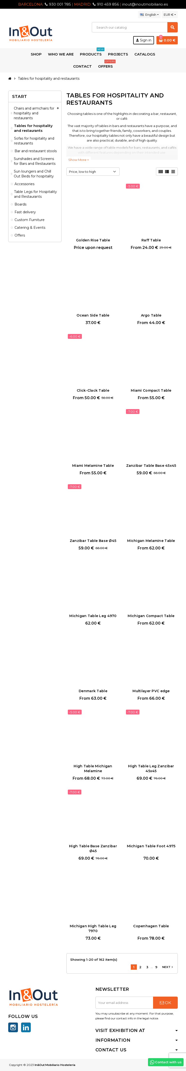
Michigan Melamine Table (151, 541)
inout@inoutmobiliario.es (145, 4)
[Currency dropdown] (170, 14)
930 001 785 (60, 4)
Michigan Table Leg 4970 (92, 616)
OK (165, 1002)
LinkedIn (26, 1027)
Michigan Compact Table (151, 616)
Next (168, 967)
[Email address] (124, 1003)
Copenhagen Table (151, 926)
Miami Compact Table (151, 390)
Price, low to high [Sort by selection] (82, 172)
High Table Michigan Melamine (93, 768)
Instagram (13, 1027)
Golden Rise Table (93, 240)
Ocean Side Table (93, 315)
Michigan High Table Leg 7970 (93, 928)
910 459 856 (108, 4)
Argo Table (151, 315)
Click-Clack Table (93, 390)
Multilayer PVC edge (151, 691)
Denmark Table (93, 691)
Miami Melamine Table (93, 465)
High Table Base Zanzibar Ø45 (93, 848)
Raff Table (151, 240)
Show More (79, 160)
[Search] (135, 27)
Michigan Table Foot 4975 (151, 846)
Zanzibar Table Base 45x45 (151, 465)
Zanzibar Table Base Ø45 (93, 541)
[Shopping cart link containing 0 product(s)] (167, 40)
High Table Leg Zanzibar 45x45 (151, 768)
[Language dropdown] (149, 14)
